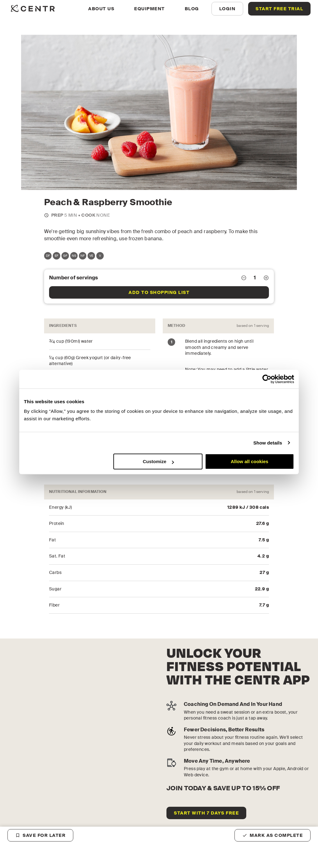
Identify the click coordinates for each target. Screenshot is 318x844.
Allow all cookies (249, 461)
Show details (267, 442)
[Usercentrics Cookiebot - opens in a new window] (267, 379)
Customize (158, 461)
